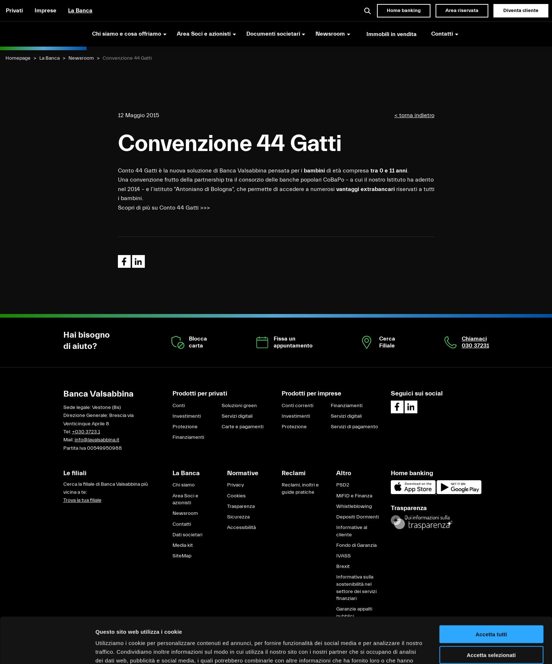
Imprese (45, 10)
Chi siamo (183, 485)
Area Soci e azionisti (185, 499)
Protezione (185, 427)
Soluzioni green (239, 406)
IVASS (343, 556)
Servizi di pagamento (354, 427)
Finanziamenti (188, 437)
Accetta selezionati (491, 612)
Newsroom (81, 58)
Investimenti (186, 416)
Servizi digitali (237, 416)
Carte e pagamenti (242, 427)
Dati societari (187, 535)
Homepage (18, 58)
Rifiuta (491, 632)
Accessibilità (241, 527)
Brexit (343, 566)
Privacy (235, 485)
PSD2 (342, 485)
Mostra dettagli (382, 650)
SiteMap (181, 556)
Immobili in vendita (391, 34)
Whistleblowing (354, 506)
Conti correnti (297, 406)
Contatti (181, 524)
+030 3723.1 (86, 432)
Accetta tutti (491, 591)
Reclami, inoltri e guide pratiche (300, 488)
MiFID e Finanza (354, 496)
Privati (14, 10)
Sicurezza (238, 517)
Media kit (182, 545)
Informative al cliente (351, 531)
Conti (178, 406)
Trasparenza (241, 506)
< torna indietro (414, 115)
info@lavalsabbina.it (97, 440)
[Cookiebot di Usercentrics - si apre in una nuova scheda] (47, 649)
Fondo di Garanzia (356, 545)
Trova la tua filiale (82, 500)
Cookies (236, 496)
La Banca (80, 10)
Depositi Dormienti (357, 517)
